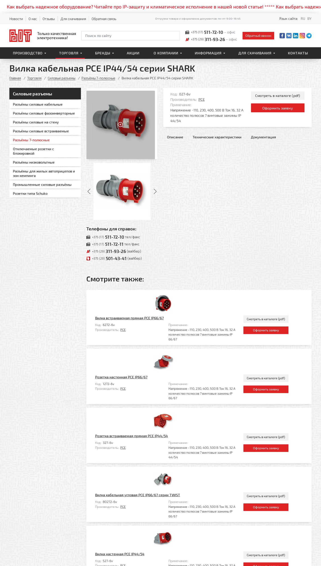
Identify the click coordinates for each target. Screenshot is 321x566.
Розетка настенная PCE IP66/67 (141, 333)
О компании (166, 53)
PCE (201, 99)
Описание (175, 137)
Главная (15, 78)
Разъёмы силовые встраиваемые (41, 131)
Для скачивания (73, 18)
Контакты (298, 53)
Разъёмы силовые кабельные (38, 104)
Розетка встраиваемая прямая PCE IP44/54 (151, 370)
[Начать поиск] (176, 35)
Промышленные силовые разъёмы (42, 184)
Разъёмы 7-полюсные (103, 78)
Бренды (102, 53)
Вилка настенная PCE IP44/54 (139, 444)
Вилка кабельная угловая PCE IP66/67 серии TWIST (157, 407)
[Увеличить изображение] (122, 123)
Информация (208, 53)
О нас (33, 18)
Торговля (68, 53)
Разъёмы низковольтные (34, 162)
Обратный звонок (258, 35)
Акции (133, 53)
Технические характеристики (217, 137)
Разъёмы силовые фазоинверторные (44, 113)
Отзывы (49, 18)
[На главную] (42, 35)
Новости (16, 18)
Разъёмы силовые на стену (36, 122)
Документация (263, 137)
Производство (28, 53)
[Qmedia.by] (300, 559)
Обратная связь (104, 18)
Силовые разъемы (64, 78)
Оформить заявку (278, 109)
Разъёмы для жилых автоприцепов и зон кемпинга (44, 173)
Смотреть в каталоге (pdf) (277, 96)
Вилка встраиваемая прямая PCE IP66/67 (149, 296)
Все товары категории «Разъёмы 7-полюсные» (272, 480)
